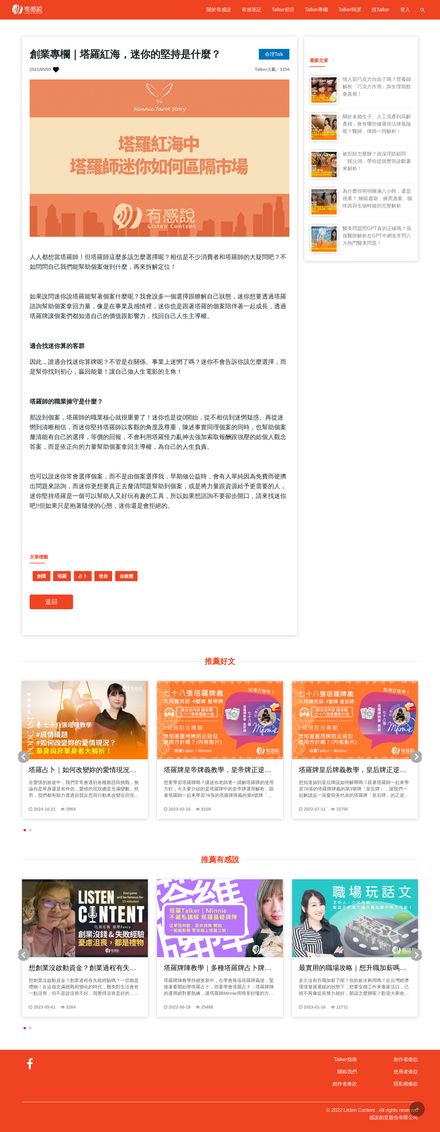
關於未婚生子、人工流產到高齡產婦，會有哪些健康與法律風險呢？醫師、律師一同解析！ (377, 124)
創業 (41, 576)
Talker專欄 (316, 9)
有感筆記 (251, 9)
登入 (405, 9)
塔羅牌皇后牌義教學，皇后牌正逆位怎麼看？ (352, 770)
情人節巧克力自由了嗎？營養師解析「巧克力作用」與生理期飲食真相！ (377, 87)
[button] (25, 830)
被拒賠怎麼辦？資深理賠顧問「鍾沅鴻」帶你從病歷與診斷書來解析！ (377, 161)
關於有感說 (219, 9)
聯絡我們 (347, 1071)
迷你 (103, 576)
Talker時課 (349, 9)
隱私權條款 (406, 1083)
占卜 (82, 576)
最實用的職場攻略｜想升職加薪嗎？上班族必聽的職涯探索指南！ (352, 968)
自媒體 (126, 576)
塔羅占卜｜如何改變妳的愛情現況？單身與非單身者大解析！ (82, 770)
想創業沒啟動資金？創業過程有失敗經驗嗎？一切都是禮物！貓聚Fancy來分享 (85, 968)
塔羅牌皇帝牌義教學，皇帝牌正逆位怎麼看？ (217, 770)
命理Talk (274, 54)
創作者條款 (344, 1083)
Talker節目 (283, 9)
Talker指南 (345, 1059)
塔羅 (62, 576)
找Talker (381, 9)
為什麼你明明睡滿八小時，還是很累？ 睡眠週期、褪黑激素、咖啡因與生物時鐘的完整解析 (377, 198)
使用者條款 (406, 1071)
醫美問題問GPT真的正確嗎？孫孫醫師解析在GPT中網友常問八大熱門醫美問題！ (377, 236)
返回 (51, 602)
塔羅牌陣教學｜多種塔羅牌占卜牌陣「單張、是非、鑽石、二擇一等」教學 (217, 968)
